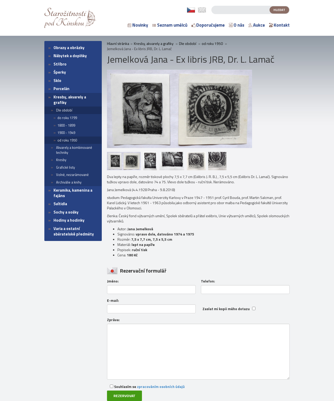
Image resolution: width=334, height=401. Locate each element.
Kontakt (279, 25)
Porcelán (61, 89)
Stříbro (60, 64)
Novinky (138, 25)
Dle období (64, 110)
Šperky (59, 72)
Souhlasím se (147, 386)
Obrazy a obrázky (69, 48)
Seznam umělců (169, 25)
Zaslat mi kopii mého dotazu (226, 309)
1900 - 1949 (66, 132)
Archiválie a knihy (68, 182)
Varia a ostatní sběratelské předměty (73, 231)
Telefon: (208, 281)
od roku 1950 (67, 140)
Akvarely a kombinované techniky (74, 150)
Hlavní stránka (118, 43)
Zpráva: (113, 319)
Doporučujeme (208, 25)
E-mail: (113, 300)
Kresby (61, 159)
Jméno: (113, 281)
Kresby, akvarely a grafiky (69, 99)
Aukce (256, 25)
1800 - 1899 (66, 125)
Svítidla (60, 204)
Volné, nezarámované (72, 174)
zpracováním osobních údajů (161, 386)
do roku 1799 (67, 117)
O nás (236, 25)
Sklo (57, 81)
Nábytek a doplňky (70, 56)
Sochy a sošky (66, 212)
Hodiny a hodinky (69, 220)
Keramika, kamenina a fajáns (72, 193)
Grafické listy (65, 167)
